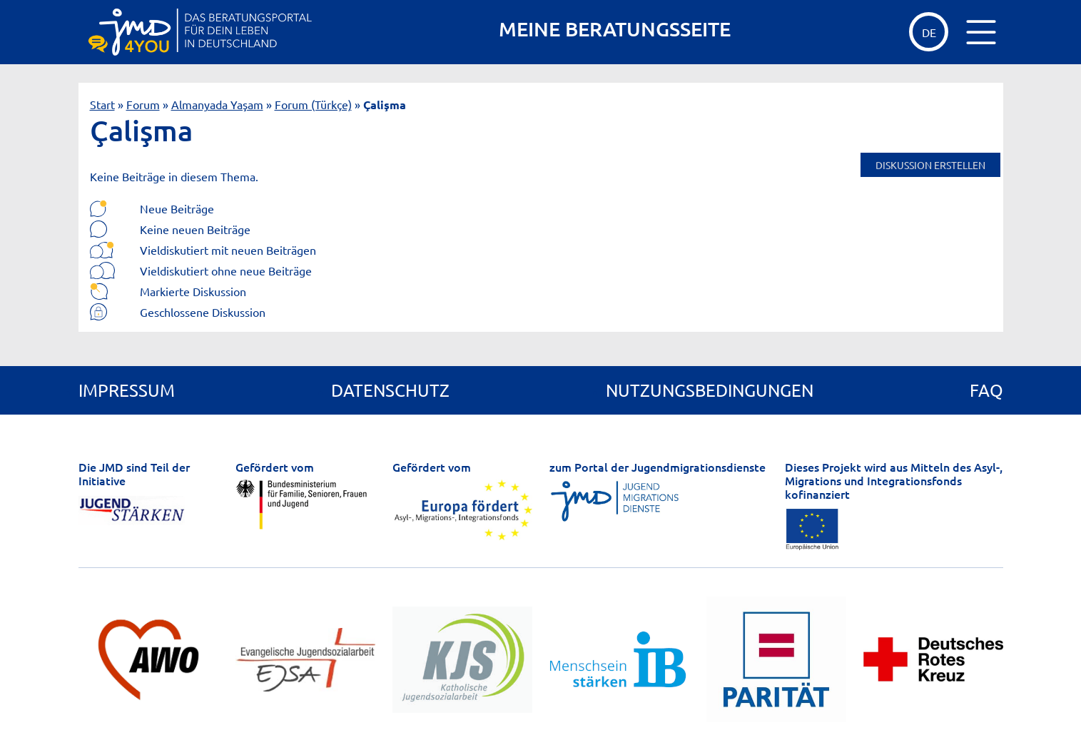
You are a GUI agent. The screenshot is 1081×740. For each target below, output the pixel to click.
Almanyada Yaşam (217, 104)
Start (102, 104)
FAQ (986, 390)
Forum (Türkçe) (313, 104)
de (929, 32)
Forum (143, 104)
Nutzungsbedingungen (709, 390)
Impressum (126, 390)
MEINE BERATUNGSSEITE (615, 29)
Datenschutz (390, 390)
